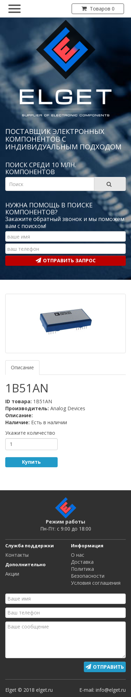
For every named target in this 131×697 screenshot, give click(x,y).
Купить (31, 461)
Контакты (17, 555)
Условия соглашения (96, 582)
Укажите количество (30, 432)
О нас (77, 555)
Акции (12, 573)
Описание (22, 367)
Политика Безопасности (87, 572)
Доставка (82, 562)
